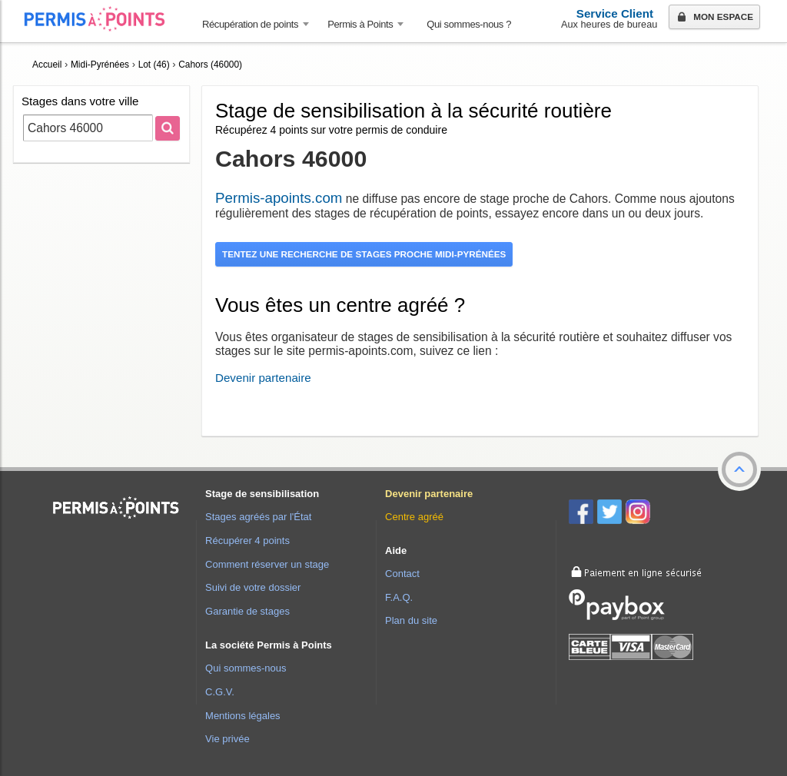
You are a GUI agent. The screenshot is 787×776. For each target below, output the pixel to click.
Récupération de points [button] (250, 24)
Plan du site (411, 620)
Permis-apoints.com (278, 198)
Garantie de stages (247, 611)
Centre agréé (414, 516)
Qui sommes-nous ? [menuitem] (469, 24)
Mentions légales (243, 715)
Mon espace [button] (713, 18)
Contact (402, 573)
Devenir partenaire (263, 377)
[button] (739, 469)
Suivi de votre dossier (253, 587)
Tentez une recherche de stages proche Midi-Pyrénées (364, 254)
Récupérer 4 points (247, 540)
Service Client (614, 13)
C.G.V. (219, 692)
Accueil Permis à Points (102, 19)
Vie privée (227, 738)
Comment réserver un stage (267, 564)
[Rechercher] (167, 128)
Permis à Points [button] (360, 24)
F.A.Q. (399, 597)
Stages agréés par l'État (258, 516)
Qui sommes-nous (245, 668)
